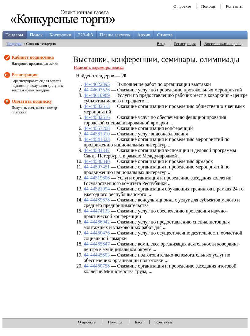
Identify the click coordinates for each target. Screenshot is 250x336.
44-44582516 (97, 117)
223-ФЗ (85, 34)
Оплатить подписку (32, 101)
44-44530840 (97, 161)
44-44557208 (97, 128)
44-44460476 (97, 232)
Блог (139, 322)
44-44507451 (97, 166)
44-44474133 (97, 210)
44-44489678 (97, 199)
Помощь (208, 6)
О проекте (182, 6)
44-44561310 (97, 133)
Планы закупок (115, 34)
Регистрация (185, 43)
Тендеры (14, 34)
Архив (143, 34)
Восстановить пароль (222, 43)
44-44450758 (97, 265)
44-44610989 (97, 95)
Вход (161, 43)
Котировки (60, 34)
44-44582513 (97, 106)
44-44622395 (97, 84)
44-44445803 (97, 254)
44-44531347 (97, 150)
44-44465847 (97, 243)
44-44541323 (97, 139)
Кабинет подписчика (33, 57)
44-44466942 (97, 221)
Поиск (36, 34)
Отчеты (164, 34)
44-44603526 (97, 89)
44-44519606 (97, 177)
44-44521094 (97, 188)
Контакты (234, 6)
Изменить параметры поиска (99, 67)
